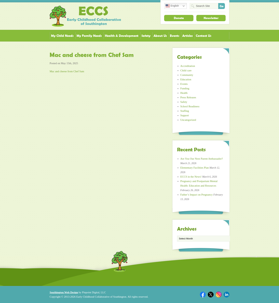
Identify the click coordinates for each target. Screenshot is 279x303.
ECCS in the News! (191, 176)
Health (183, 92)
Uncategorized (188, 119)
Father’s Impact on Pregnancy (196, 194)
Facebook (203, 294)
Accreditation (187, 66)
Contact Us (203, 36)
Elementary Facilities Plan (194, 167)
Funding (184, 88)
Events (174, 36)
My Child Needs (62, 36)
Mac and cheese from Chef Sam (67, 71)
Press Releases (188, 97)
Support (184, 115)
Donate (179, 18)
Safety (145, 36)
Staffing (184, 110)
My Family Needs (89, 36)
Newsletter (211, 18)
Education (185, 79)
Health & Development (121, 36)
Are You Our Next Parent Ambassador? (201, 158)
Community (186, 75)
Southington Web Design (64, 292)
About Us (160, 36)
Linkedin (226, 294)
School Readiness (189, 106)
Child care (185, 70)
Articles (187, 36)
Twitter (211, 294)
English (172, 6)
